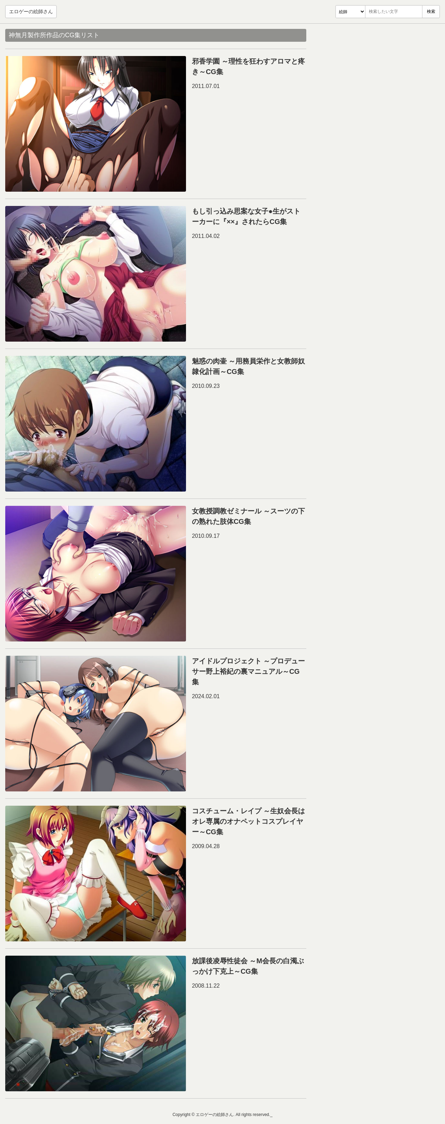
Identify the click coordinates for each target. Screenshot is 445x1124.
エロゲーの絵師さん (31, 11)
